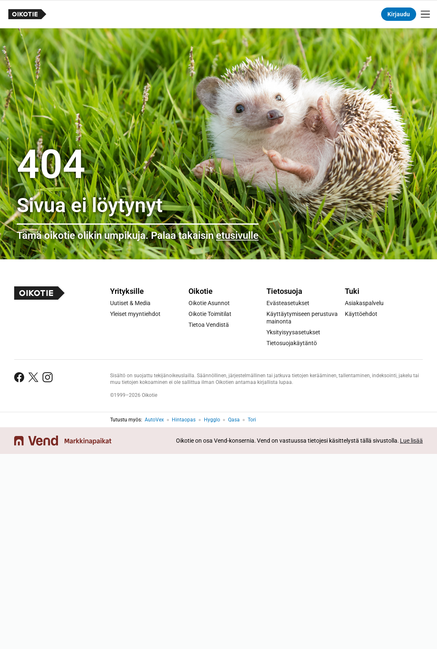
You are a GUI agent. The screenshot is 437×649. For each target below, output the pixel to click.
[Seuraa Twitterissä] (33, 377)
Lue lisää (411, 440)
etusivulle (237, 235)
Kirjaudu (398, 14)
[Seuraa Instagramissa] (48, 377)
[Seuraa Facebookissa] (19, 377)
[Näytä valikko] (425, 14)
